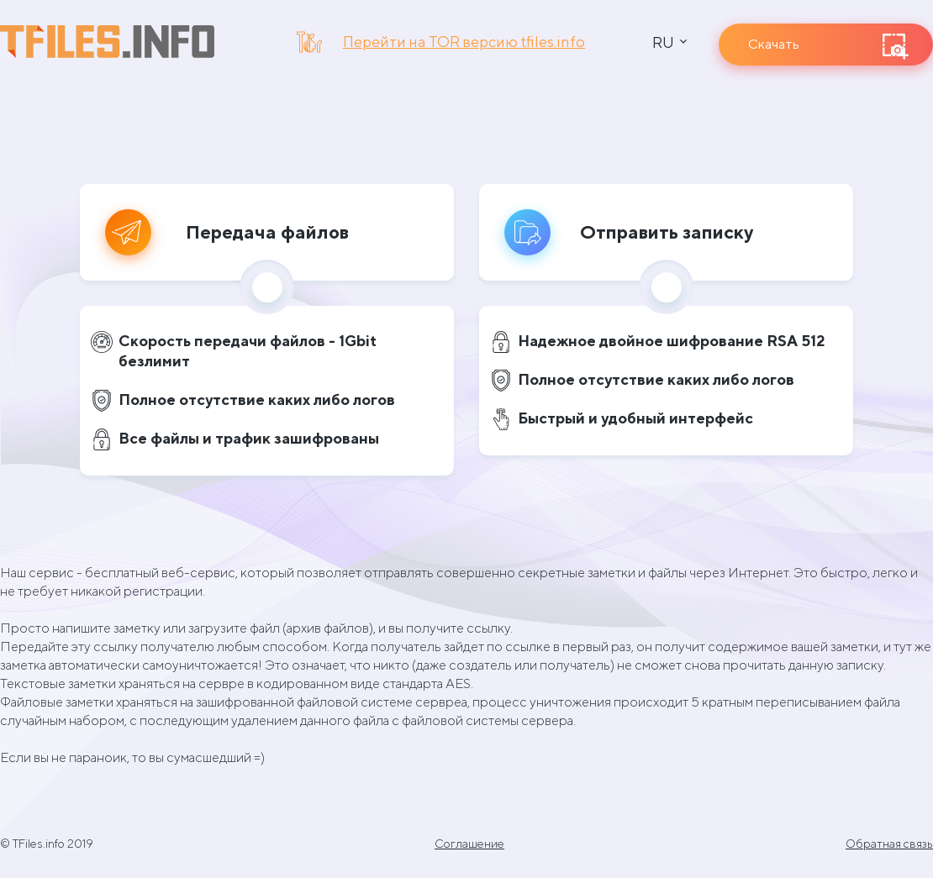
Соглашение (469, 843)
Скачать (773, 44)
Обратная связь (889, 843)
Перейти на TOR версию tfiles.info (464, 41)
